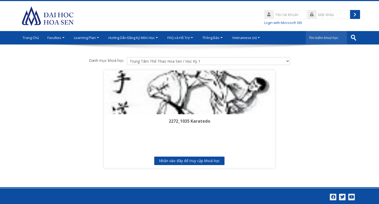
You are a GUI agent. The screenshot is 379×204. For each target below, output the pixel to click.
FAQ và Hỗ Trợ (183, 37)
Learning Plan (89, 37)
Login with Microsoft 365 (283, 22)
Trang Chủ (32, 37)
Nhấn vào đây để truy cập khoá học (189, 160)
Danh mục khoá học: (106, 60)
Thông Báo (216, 37)
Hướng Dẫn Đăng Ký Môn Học (136, 37)
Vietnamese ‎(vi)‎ (249, 37)
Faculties (59, 37)
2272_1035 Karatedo (189, 121)
